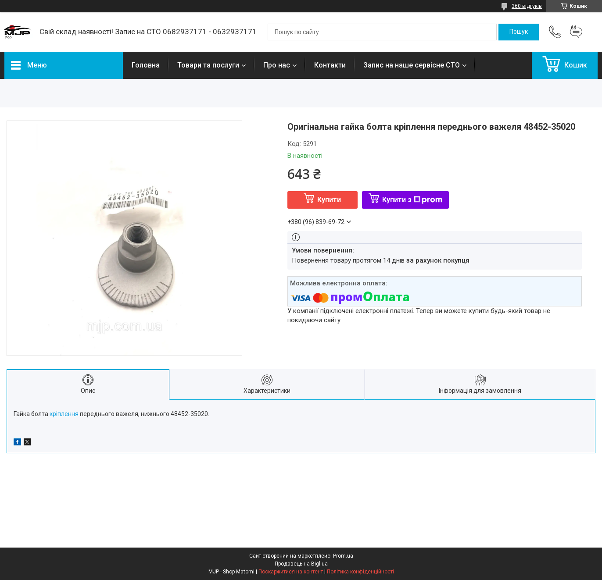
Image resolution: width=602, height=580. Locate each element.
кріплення (64, 413)
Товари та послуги (208, 65)
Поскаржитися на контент (290, 572)
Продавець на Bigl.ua (301, 564)
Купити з (412, 200)
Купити (329, 200)
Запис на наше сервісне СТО (411, 65)
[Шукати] (518, 32)
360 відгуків (527, 6)
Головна (146, 65)
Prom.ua (343, 556)
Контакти (330, 65)
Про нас (276, 65)
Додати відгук (576, 32)
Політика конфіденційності (360, 572)
